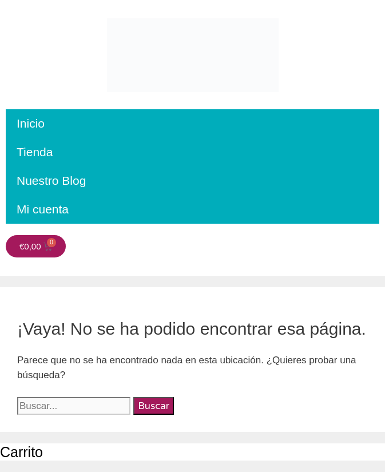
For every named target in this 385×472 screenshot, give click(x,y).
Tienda (35, 151)
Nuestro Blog (51, 180)
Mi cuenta (43, 209)
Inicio (31, 123)
